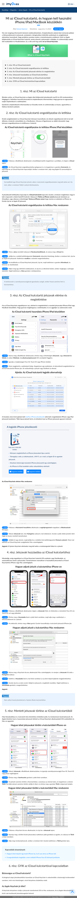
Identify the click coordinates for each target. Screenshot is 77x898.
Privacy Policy (55, 897)
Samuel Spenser (22, 29)
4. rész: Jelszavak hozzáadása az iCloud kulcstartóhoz (26, 75)
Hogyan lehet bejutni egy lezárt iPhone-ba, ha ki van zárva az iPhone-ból (31, 854)
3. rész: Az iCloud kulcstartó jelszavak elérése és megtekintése (30, 71)
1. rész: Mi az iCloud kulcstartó (18, 65)
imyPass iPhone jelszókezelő (35, 417)
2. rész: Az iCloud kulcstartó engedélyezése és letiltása (27, 68)
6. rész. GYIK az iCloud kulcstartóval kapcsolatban (25, 81)
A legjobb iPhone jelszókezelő (22, 426)
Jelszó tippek (22, 10)
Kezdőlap (5, 10)
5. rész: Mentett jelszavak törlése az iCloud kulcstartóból (27, 78)
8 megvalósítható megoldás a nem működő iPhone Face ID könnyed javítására (33, 857)
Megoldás (13, 10)
